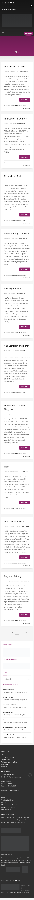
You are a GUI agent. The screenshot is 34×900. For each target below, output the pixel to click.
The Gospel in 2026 (8, 712)
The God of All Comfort (15, 118)
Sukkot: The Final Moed (9, 735)
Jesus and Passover (8, 689)
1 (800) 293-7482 (17, 7)
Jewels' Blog (15, 105)
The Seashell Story (7, 800)
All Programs (5, 760)
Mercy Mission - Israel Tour (10, 805)
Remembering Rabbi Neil (16, 233)
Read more (24, 99)
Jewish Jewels (24, 71)
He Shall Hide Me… (8, 697)
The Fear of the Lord (14, 66)
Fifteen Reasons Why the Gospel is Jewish (14, 727)
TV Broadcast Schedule (9, 762)
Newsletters (22, 105)
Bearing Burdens (12, 288)
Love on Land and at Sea (10, 705)
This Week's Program (8, 757)
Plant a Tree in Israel (8, 807)
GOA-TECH (5, 892)
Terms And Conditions (15, 892)
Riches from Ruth (12, 176)
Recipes (4, 802)
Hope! (7, 466)
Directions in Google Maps (10, 790)
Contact (4, 767)
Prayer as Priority (12, 576)
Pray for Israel (6, 810)
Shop (3, 798)
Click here (22, 863)
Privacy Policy (25, 892)
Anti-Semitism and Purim (16, 345)
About (3, 755)
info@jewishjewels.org (13, 777)
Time (4, 720)
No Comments (26, 108)
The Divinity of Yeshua (15, 521)
